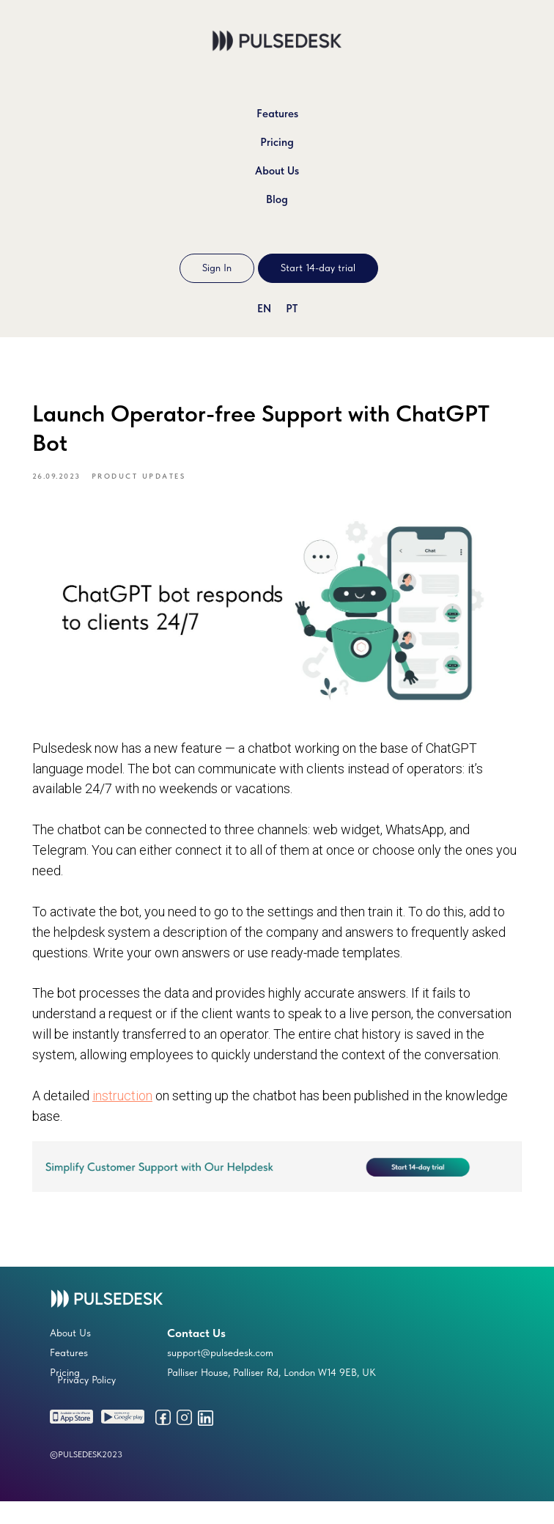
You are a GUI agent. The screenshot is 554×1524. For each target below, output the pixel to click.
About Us (277, 170)
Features (277, 113)
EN (264, 308)
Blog (277, 199)
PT (292, 308)
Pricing (277, 142)
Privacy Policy (86, 1402)
